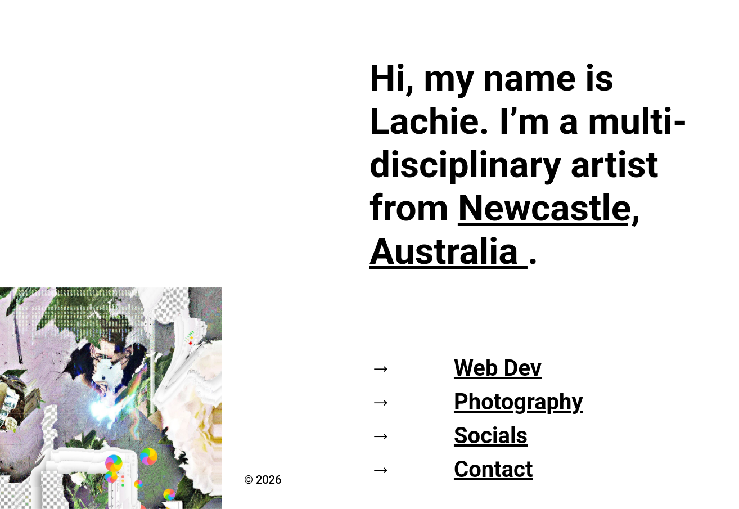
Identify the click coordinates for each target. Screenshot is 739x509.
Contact (493, 469)
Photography (518, 402)
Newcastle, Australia (505, 229)
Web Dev (498, 368)
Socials (491, 435)
